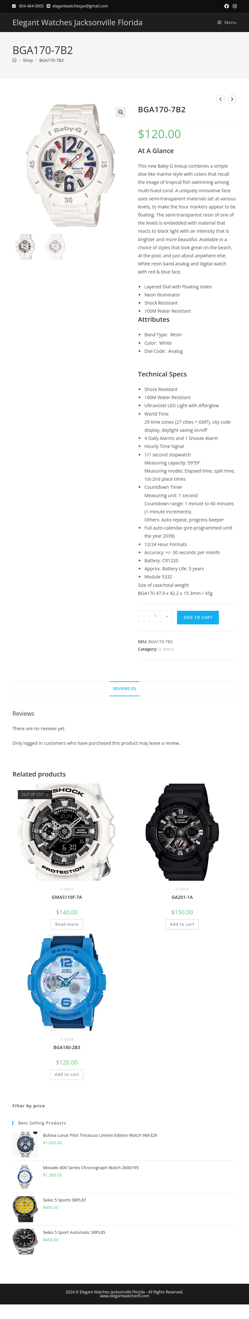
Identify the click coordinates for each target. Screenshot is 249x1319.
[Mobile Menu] (225, 22)
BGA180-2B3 (66, 1047)
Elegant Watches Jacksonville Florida (77, 22)
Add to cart (198, 617)
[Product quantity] (155, 616)
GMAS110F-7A (67, 897)
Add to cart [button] (182, 924)
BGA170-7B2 (51, 60)
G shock (166, 649)
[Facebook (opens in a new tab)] (226, 6)
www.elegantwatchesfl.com (124, 1296)
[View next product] (232, 99)
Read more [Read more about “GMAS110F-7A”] (66, 924)
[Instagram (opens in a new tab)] (234, 6)
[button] (120, 112)
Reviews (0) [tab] (124, 688)
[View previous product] (220, 99)
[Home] (14, 60)
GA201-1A (182, 897)
